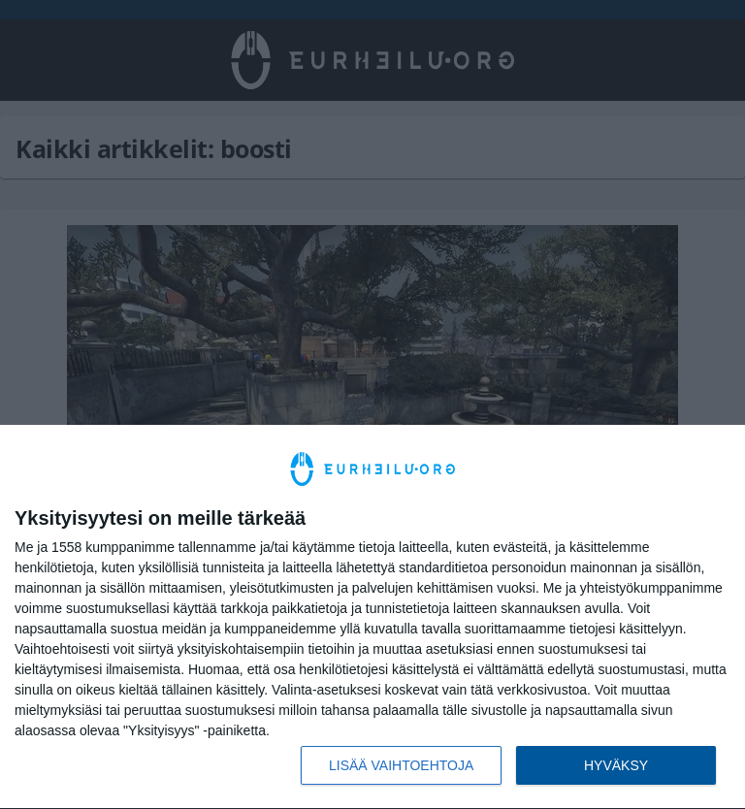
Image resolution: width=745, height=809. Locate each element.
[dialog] (372, 617)
